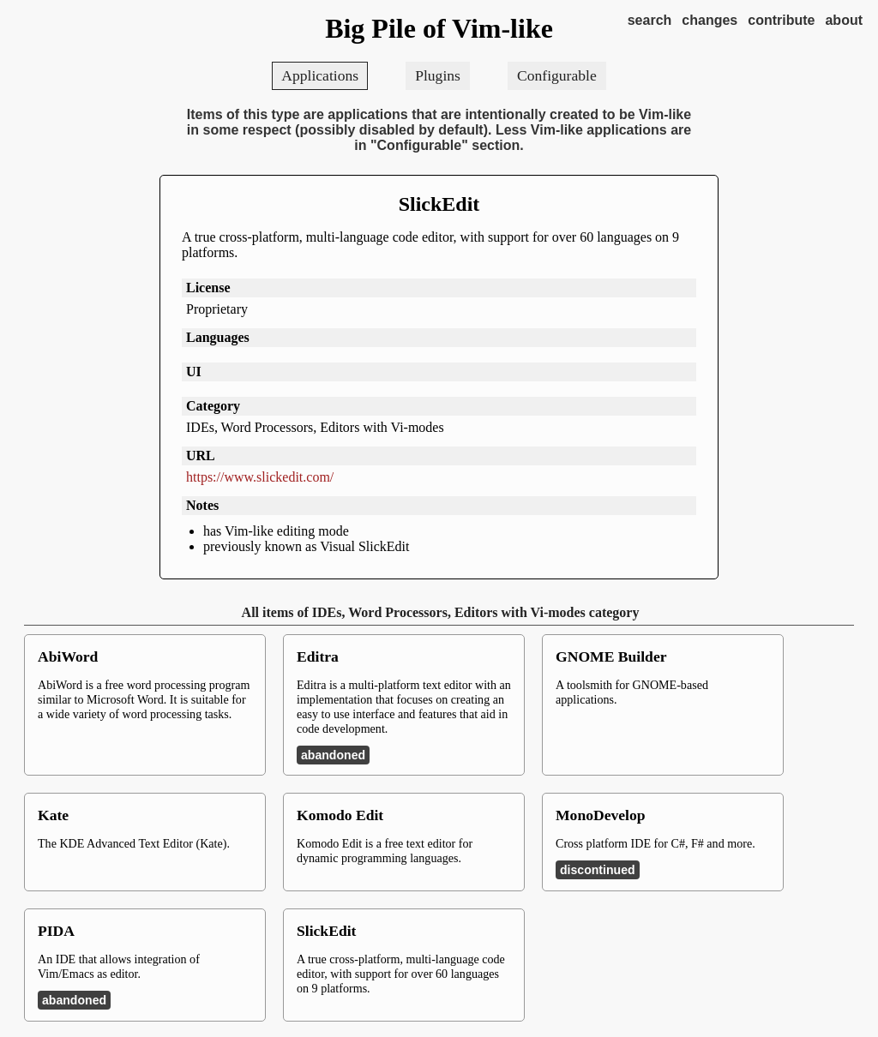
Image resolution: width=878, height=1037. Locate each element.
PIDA (56, 930)
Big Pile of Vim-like (439, 28)
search (650, 20)
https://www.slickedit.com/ (260, 477)
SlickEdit (439, 204)
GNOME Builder (611, 656)
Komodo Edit (340, 815)
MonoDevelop (601, 815)
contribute (781, 20)
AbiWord (68, 656)
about (844, 20)
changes (709, 20)
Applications (319, 75)
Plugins (437, 75)
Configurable (557, 75)
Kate (53, 815)
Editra (318, 656)
